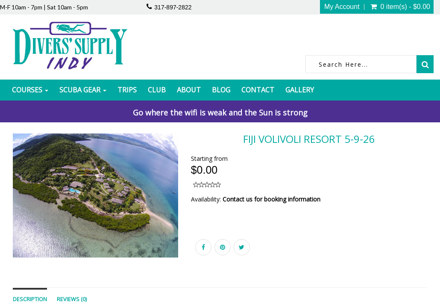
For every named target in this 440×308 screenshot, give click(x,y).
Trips (127, 90)
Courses (30, 90)
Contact (257, 90)
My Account (342, 7)
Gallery (299, 90)
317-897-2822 (172, 7)
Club (157, 90)
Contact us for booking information (271, 199)
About (189, 90)
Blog (221, 90)
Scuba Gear (82, 90)
